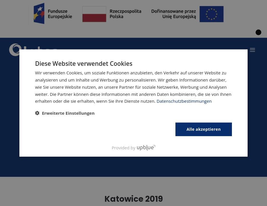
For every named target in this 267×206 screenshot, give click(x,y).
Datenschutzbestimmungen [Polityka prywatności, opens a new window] (184, 101)
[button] (65, 113)
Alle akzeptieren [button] (204, 129)
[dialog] (133, 103)
